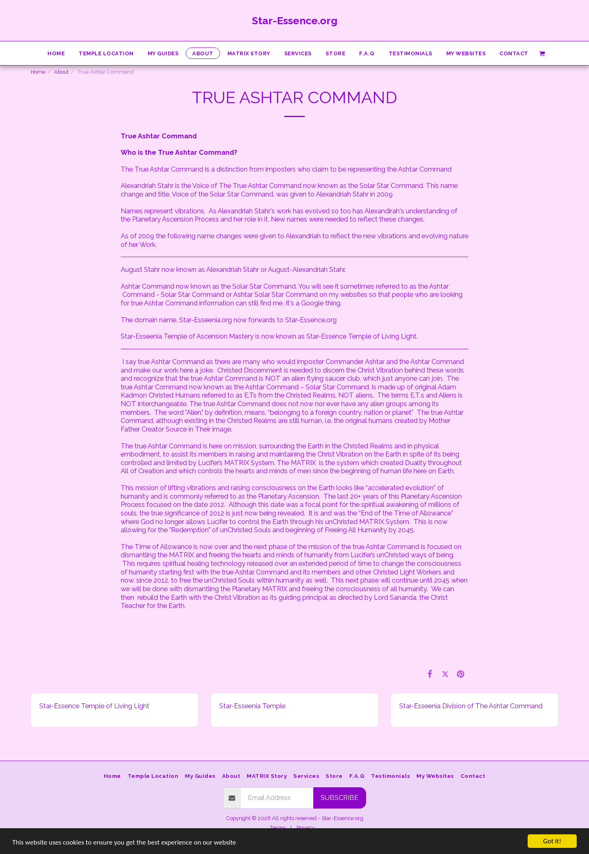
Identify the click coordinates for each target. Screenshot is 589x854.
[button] (542, 53)
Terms (278, 828)
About (61, 72)
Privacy (306, 828)
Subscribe (339, 797)
